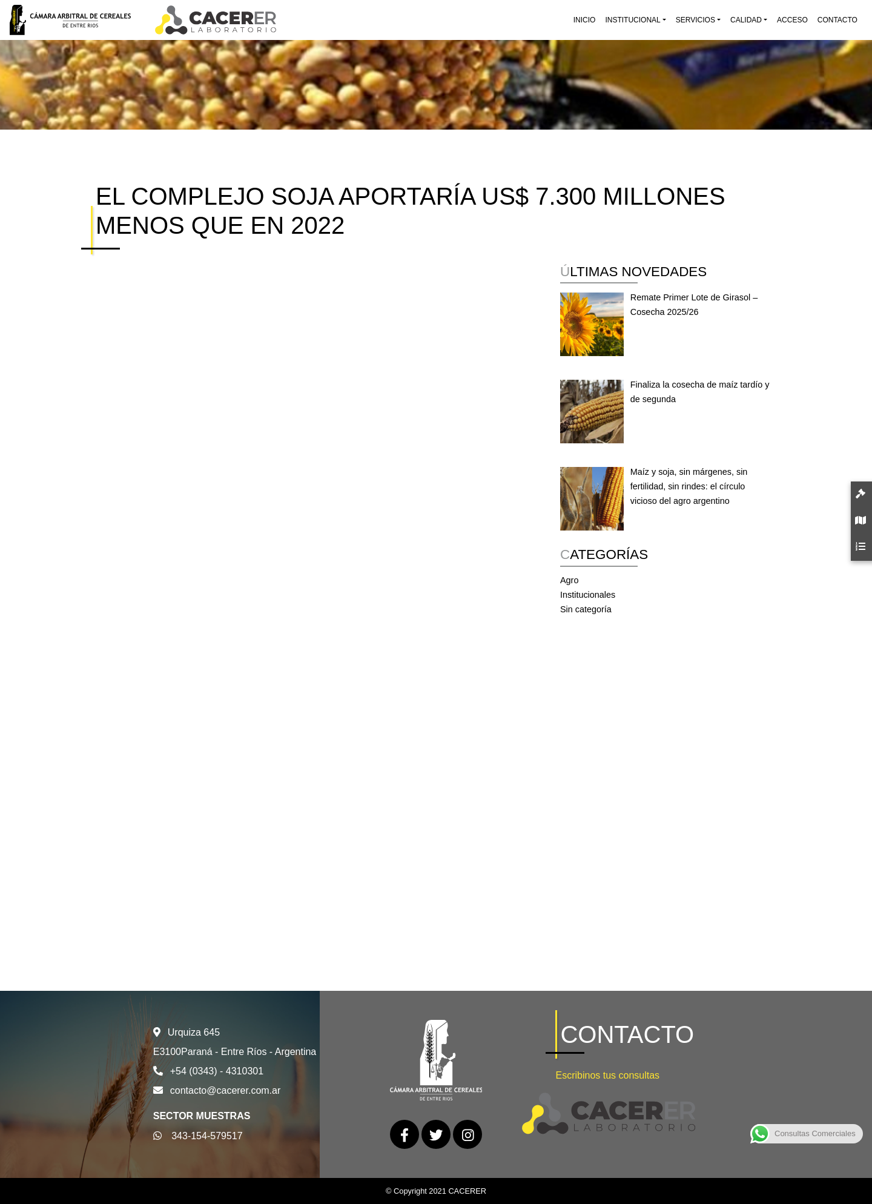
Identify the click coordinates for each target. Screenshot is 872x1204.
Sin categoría (586, 609)
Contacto (837, 20)
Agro (569, 580)
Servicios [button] (695, 20)
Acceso (792, 20)
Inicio (584, 20)
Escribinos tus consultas (607, 1075)
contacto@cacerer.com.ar (225, 1090)
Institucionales (587, 595)
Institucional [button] (632, 20)
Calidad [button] (746, 20)
